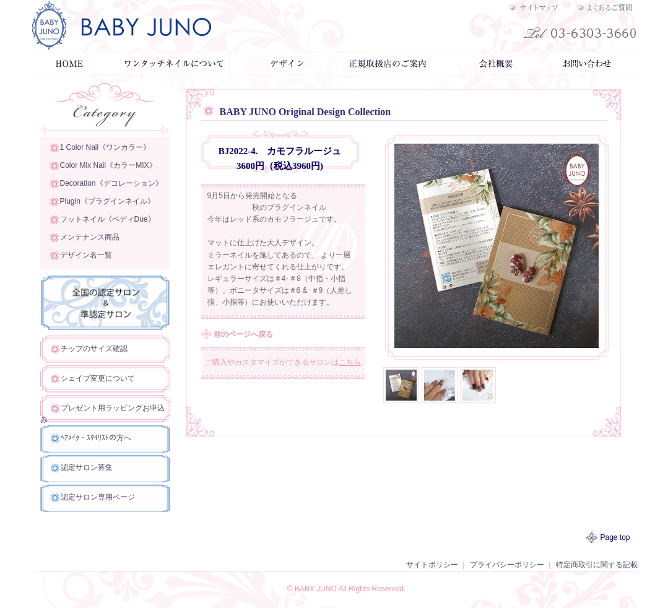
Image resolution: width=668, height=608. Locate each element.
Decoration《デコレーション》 (111, 183)
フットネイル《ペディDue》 (107, 219)
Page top (615, 537)
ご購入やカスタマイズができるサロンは (283, 362)
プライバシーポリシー (507, 564)
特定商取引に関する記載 (597, 564)
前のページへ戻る (243, 334)
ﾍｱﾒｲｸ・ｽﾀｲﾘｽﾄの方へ (96, 437)
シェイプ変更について (98, 378)
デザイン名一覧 (86, 255)
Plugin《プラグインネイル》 (107, 201)
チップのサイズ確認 (94, 348)
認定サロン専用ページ (98, 497)
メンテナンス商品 (89, 237)
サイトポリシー (432, 564)
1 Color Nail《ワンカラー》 (105, 147)
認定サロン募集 (87, 467)
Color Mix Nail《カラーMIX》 (108, 165)
